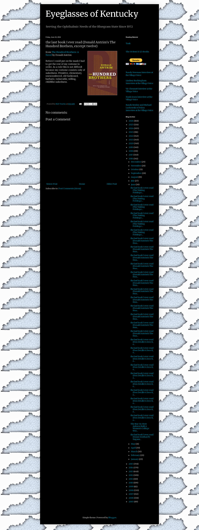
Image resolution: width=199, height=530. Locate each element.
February (135, 455)
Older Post (112, 184)
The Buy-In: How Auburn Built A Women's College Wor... (140, 427)
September (136, 173)
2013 (131, 471)
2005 (131, 501)
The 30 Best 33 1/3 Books (137, 51)
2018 (131, 151)
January (135, 459)
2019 (131, 147)
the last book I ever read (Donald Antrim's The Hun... (142, 240)
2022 (131, 136)
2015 (131, 464)
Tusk (128, 43)
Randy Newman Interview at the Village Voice (139, 73)
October (135, 169)
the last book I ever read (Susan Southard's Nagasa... (142, 437)
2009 (131, 486)
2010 (131, 482)
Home (82, 184)
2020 (131, 143)
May (133, 444)
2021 (131, 139)
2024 (131, 128)
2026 (131, 121)
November (136, 165)
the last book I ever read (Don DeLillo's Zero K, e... (142, 341)
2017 (131, 155)
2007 (131, 494)
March (134, 451)
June (133, 184)
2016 (131, 158)
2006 (131, 498)
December (136, 162)
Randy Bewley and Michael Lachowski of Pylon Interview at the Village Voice (139, 108)
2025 (131, 124)
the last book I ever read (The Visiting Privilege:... (142, 190)
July (133, 181)
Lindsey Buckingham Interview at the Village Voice (139, 82)
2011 (131, 479)
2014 (131, 467)
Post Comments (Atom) (69, 188)
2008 (131, 490)
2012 (131, 475)
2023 (131, 132)
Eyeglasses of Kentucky (92, 14)
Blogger (112, 517)
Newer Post (51, 184)
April (133, 448)
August (134, 177)
